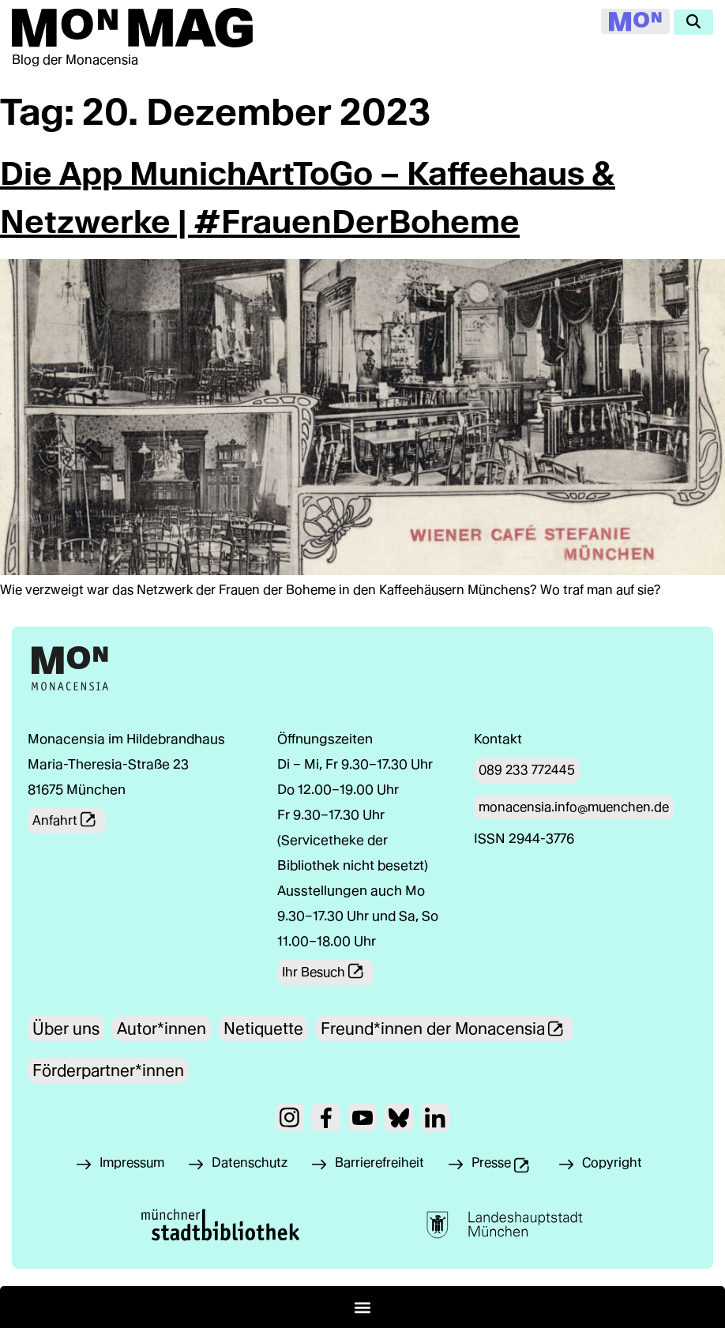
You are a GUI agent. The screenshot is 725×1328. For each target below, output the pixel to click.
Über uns (66, 1028)
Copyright (612, 1162)
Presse (510, 1166)
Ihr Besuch (328, 972)
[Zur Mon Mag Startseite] (132, 27)
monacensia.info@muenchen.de (574, 806)
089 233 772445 (527, 769)
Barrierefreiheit (379, 1162)
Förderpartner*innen (108, 1070)
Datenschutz (249, 1162)
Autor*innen (161, 1028)
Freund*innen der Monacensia (447, 1028)
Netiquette (263, 1028)
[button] (363, 1307)
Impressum (132, 1162)
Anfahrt (69, 820)
